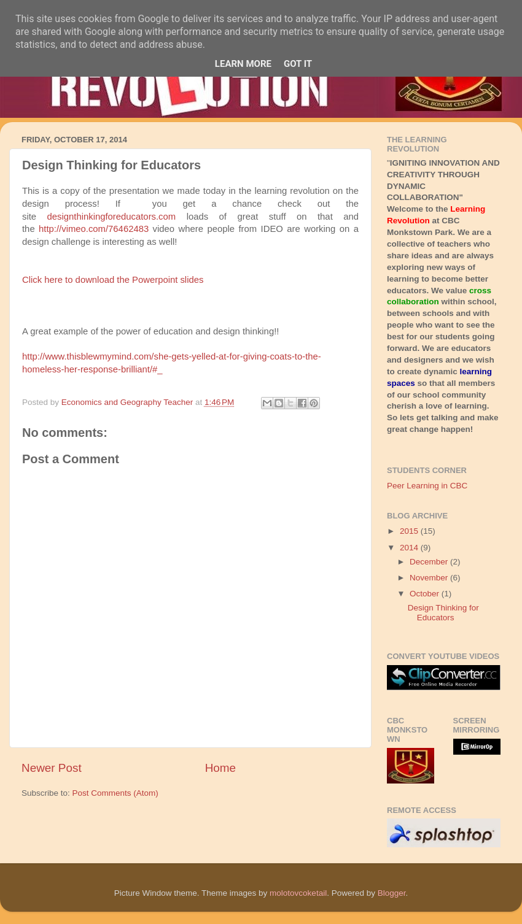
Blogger (392, 893)
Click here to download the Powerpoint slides (112, 280)
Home (220, 767)
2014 (410, 547)
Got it (298, 63)
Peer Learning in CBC (427, 485)
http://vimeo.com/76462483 (94, 229)
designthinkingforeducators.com (111, 216)
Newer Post (51, 767)
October (426, 593)
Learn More (243, 63)
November (430, 577)
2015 (410, 531)
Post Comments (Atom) (115, 793)
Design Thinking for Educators (443, 612)
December (430, 561)
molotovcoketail (298, 893)
